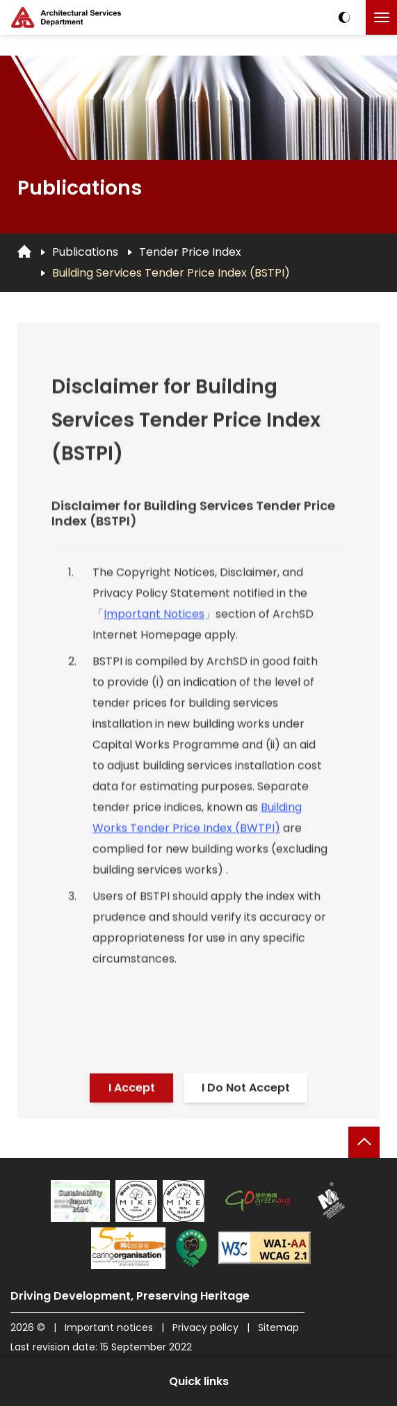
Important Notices (154, 619)
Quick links (199, 1381)
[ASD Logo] (66, 17)
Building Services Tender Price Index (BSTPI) (171, 273)
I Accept (131, 1090)
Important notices (110, 1327)
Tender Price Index (190, 252)
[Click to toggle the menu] (381, 17)
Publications (85, 252)
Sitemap (278, 1327)
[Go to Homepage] (24, 252)
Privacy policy (205, 1327)
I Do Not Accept (246, 1090)
